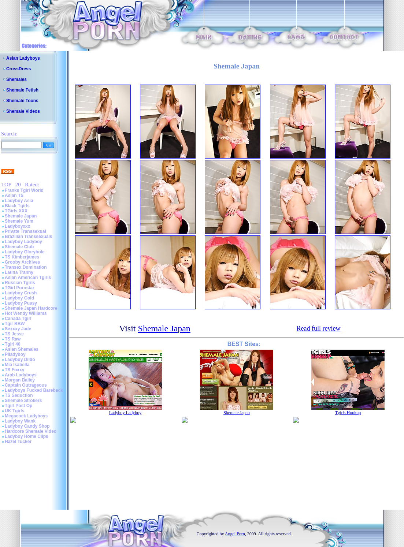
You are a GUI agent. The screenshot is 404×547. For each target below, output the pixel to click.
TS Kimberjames (22, 257)
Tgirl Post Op (18, 405)
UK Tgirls (14, 410)
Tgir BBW (15, 323)
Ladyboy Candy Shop (27, 426)
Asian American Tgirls (28, 277)
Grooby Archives (22, 262)
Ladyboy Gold (19, 298)
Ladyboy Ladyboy (23, 241)
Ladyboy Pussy (21, 303)
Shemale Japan (21, 216)
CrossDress (18, 68)
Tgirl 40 (13, 344)
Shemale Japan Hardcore (31, 308)
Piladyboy (15, 354)
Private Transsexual (25, 231)
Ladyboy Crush (21, 292)
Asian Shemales (21, 349)
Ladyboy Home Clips (26, 436)
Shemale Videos (23, 111)
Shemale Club (19, 246)
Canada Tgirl (18, 318)
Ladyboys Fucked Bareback (34, 390)
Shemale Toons (22, 100)
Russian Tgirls (20, 282)
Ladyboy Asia (19, 200)
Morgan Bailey (20, 380)
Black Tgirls (17, 205)
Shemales (16, 79)
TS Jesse (14, 333)
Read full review (318, 328)
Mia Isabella (17, 364)
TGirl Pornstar (19, 287)
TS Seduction (19, 395)
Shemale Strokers (23, 400)
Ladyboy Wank (20, 421)
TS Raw (13, 339)
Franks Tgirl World (24, 190)
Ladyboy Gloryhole (25, 251)
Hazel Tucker (18, 441)
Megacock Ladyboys (26, 415)
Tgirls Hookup (348, 412)
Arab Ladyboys (21, 374)
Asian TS (14, 195)
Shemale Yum (19, 221)
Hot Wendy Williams (26, 313)
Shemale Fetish (22, 90)
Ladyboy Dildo (20, 359)
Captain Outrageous (26, 385)
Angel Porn (235, 533)
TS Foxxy (14, 369)
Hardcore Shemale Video (30, 431)
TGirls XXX (16, 210)
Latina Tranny (19, 272)
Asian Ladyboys (23, 58)
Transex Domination (26, 267)
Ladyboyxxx (17, 226)
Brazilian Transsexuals (28, 236)
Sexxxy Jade (18, 328)
